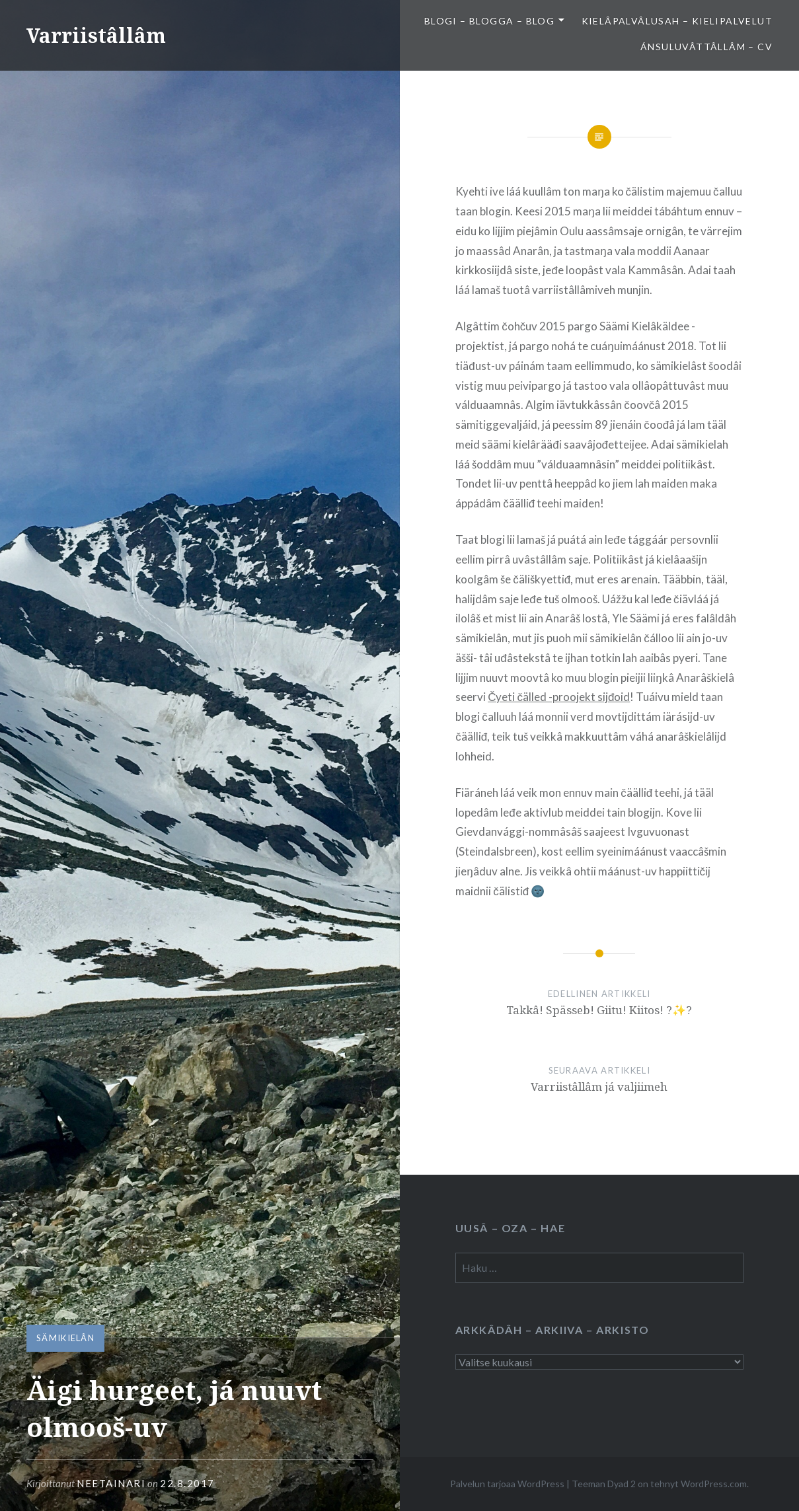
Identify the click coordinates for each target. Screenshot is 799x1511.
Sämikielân (65, 1338)
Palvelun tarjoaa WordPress (507, 1483)
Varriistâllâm (96, 35)
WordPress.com (714, 1483)
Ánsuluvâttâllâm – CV (706, 46)
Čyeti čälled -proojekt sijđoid (559, 697)
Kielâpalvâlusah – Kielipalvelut (677, 20)
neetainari (111, 1483)
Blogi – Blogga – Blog (489, 20)
